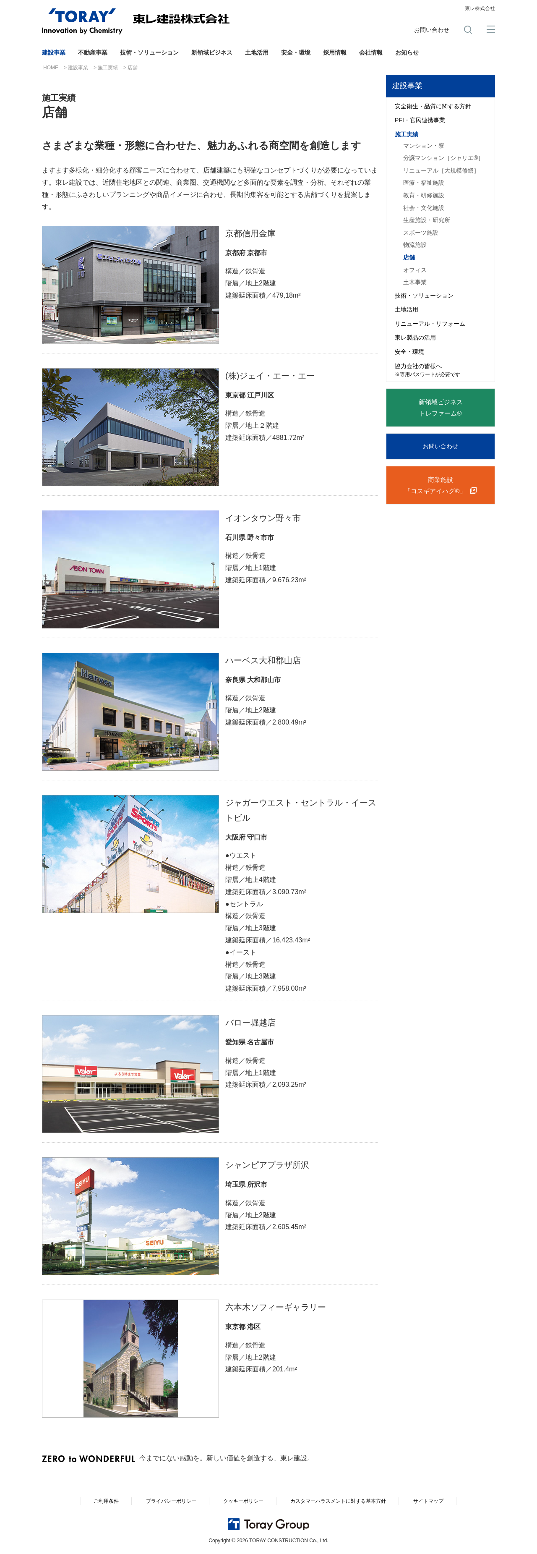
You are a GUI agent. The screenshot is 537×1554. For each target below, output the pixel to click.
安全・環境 (295, 52)
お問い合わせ (431, 29)
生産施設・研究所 (426, 220)
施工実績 (108, 68)
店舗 (409, 257)
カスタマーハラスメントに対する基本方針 (338, 1501)
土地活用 (256, 52)
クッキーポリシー (243, 1501)
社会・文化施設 (423, 207)
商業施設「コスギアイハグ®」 (435, 485)
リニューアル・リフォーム (430, 323)
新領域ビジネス (211, 52)
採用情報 (335, 52)
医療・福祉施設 (423, 182)
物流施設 (415, 244)
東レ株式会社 (480, 8)
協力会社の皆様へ (427, 370)
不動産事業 (92, 52)
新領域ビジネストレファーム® (441, 407)
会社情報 (371, 52)
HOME (50, 68)
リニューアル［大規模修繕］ (441, 170)
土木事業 (415, 282)
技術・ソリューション (149, 52)
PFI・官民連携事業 (420, 120)
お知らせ (407, 52)
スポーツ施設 (420, 232)
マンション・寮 (423, 145)
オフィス (415, 270)
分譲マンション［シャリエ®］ (443, 157)
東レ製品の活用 (415, 337)
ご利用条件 (106, 1501)
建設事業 (53, 52)
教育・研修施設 (423, 195)
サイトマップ (428, 1501)
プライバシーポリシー (171, 1501)
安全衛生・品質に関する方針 (433, 106)
